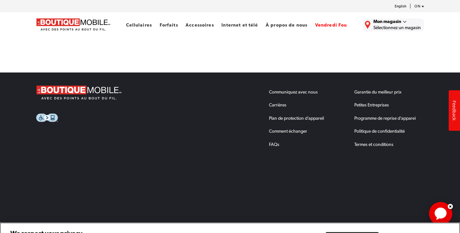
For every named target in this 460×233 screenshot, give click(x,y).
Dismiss (450, 206)
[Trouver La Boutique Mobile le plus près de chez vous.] (393, 24)
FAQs (274, 144)
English (400, 6)
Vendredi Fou (331, 25)
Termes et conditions (373, 144)
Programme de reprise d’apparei (385, 118)
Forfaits (169, 25)
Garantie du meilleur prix (377, 91)
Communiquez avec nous (293, 91)
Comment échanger (288, 131)
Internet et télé (239, 25)
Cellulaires (139, 25)
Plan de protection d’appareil (296, 118)
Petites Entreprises (371, 104)
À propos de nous (286, 25)
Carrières (277, 104)
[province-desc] (417, 6)
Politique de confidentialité (379, 131)
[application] (440, 213)
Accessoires (200, 25)
